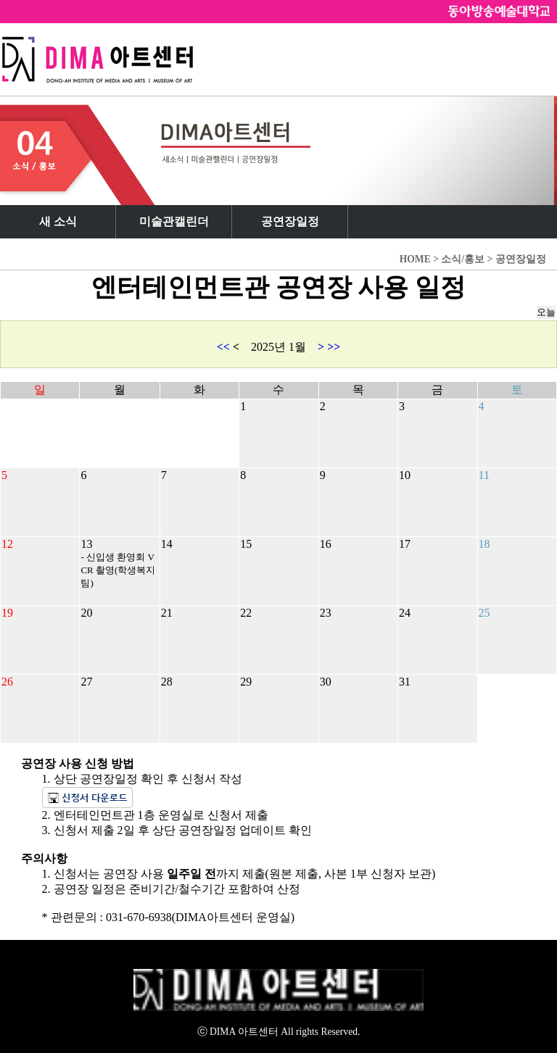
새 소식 (58, 221)
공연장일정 (290, 221)
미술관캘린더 (174, 221)
